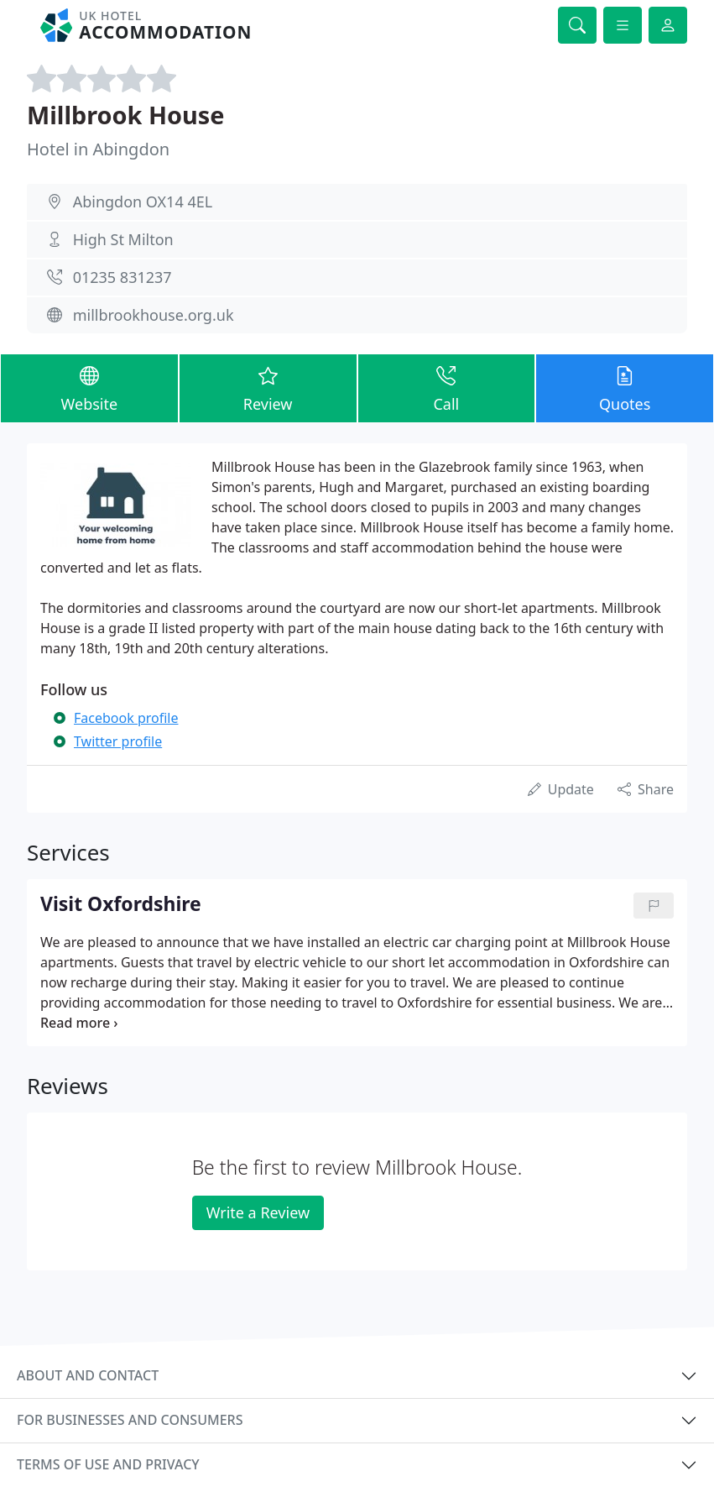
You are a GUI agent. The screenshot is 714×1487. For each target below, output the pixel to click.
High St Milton (123, 239)
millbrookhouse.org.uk (153, 315)
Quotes (625, 387)
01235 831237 (122, 277)
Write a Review (258, 1212)
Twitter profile (118, 741)
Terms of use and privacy (108, 1464)
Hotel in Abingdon (98, 149)
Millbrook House (126, 114)
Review (268, 387)
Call (447, 387)
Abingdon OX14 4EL (142, 201)
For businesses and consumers (129, 1420)
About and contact (88, 1375)
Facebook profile (126, 718)
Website (89, 387)
